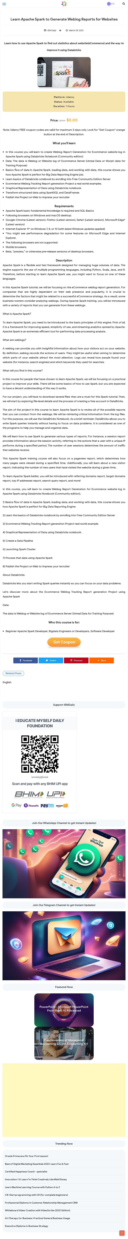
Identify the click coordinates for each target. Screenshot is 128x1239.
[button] (101, 660)
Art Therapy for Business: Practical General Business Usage (37, 1218)
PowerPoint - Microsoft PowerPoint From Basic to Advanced (64, 1008)
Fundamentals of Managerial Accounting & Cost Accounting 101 (64, 1042)
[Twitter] (51, 660)
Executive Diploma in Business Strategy (26, 1226)
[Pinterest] (76, 660)
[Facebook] (25, 660)
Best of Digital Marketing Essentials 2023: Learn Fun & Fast (36, 1164)
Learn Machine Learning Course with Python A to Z (32, 1187)
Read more (63, 1023)
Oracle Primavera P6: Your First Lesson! (26, 1156)
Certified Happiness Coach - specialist (26, 1171)
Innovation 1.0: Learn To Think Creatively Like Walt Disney (36, 1179)
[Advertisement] (64, 1100)
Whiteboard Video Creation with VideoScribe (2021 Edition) (37, 1210)
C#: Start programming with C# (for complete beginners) (36, 1195)
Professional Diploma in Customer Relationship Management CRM (41, 1202)
